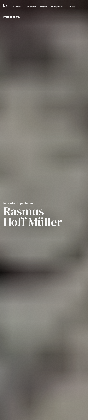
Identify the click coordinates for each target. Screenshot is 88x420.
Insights (43, 6)
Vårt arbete (31, 6)
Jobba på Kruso (57, 6)
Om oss (71, 6)
